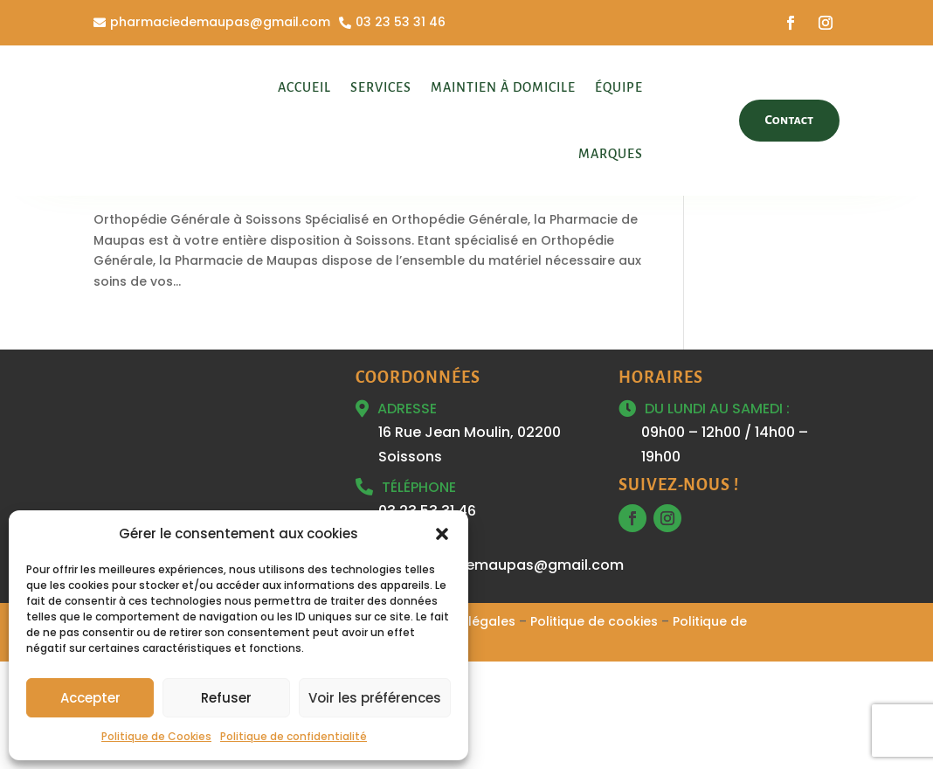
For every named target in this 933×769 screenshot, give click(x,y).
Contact (789, 120)
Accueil (304, 87)
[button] (442, 534)
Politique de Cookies (156, 736)
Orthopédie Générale (161, 287)
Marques (610, 154)
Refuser (226, 698)
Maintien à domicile (503, 87)
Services (380, 87)
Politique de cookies (594, 729)
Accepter (90, 698)
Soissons (264, 287)
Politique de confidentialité (293, 736)
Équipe (619, 87)
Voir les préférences (374, 698)
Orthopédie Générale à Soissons (236, 257)
